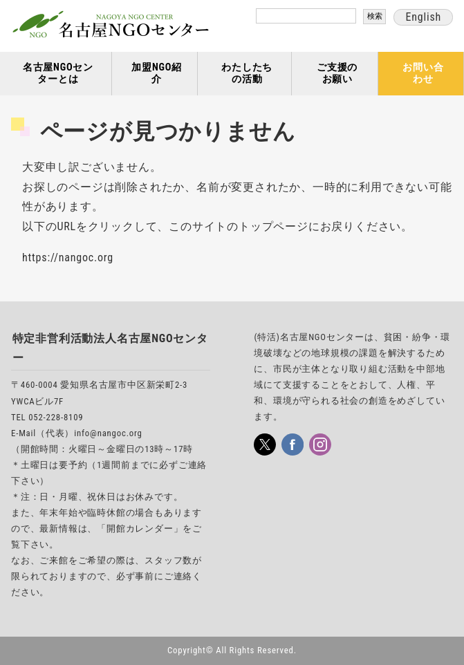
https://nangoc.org (67, 257)
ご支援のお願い (337, 73)
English (423, 17)
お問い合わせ (422, 73)
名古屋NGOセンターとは (58, 73)
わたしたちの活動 (246, 73)
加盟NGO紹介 (156, 73)
